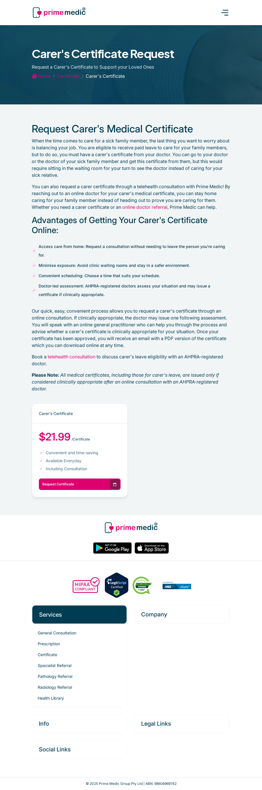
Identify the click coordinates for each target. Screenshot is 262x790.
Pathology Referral (55, 676)
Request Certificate (81, 484)
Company (154, 614)
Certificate (47, 654)
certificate (68, 76)
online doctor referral (144, 207)
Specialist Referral (54, 665)
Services (50, 614)
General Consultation (57, 632)
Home (41, 76)
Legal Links (156, 723)
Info (44, 723)
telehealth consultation (71, 357)
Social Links (55, 749)
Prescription (49, 643)
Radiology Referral (55, 687)
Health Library (51, 698)
